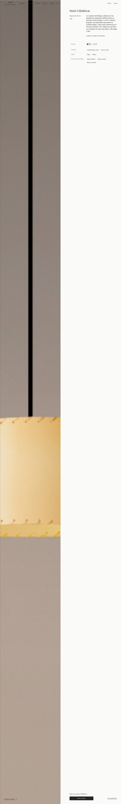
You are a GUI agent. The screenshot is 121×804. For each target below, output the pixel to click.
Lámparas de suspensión (98, 35)
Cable (72, 54)
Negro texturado (101, 59)
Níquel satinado (91, 59)
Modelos (73, 44)
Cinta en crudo (105, 50)
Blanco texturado (91, 62)
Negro (88, 54)
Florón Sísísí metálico (77, 59)
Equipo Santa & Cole (75, 16)
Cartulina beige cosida (93, 50)
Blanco (94, 54)
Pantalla (73, 50)
